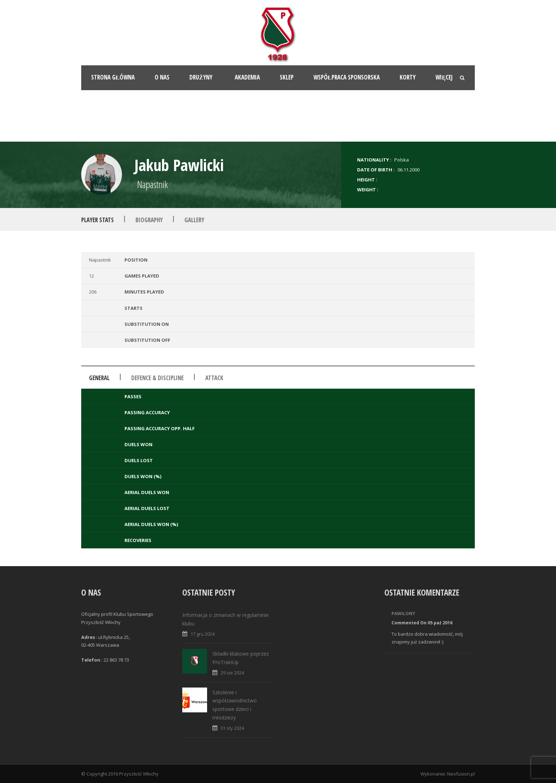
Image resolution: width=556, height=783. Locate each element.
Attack (214, 378)
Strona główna (113, 77)
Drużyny (200, 77)
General (99, 378)
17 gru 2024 (202, 634)
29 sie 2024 (232, 672)
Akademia (247, 77)
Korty (408, 77)
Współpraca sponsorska (346, 77)
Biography (149, 219)
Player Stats (97, 219)
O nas (162, 77)
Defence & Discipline (157, 378)
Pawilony (403, 613)
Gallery (194, 219)
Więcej (443, 77)
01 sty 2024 (232, 728)
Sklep (287, 77)
